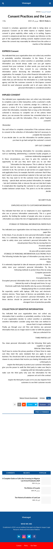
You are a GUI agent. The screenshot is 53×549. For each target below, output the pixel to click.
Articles (38, 12)
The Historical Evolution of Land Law (27, 497)
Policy (26, 545)
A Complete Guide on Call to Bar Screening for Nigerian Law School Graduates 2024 (21, 480)
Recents (26, 473)
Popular (42, 473)
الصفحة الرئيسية (46, 12)
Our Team (34, 545)
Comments (10, 473)
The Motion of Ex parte (32, 488)
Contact (18, 545)
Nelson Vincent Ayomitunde (28, 398)
